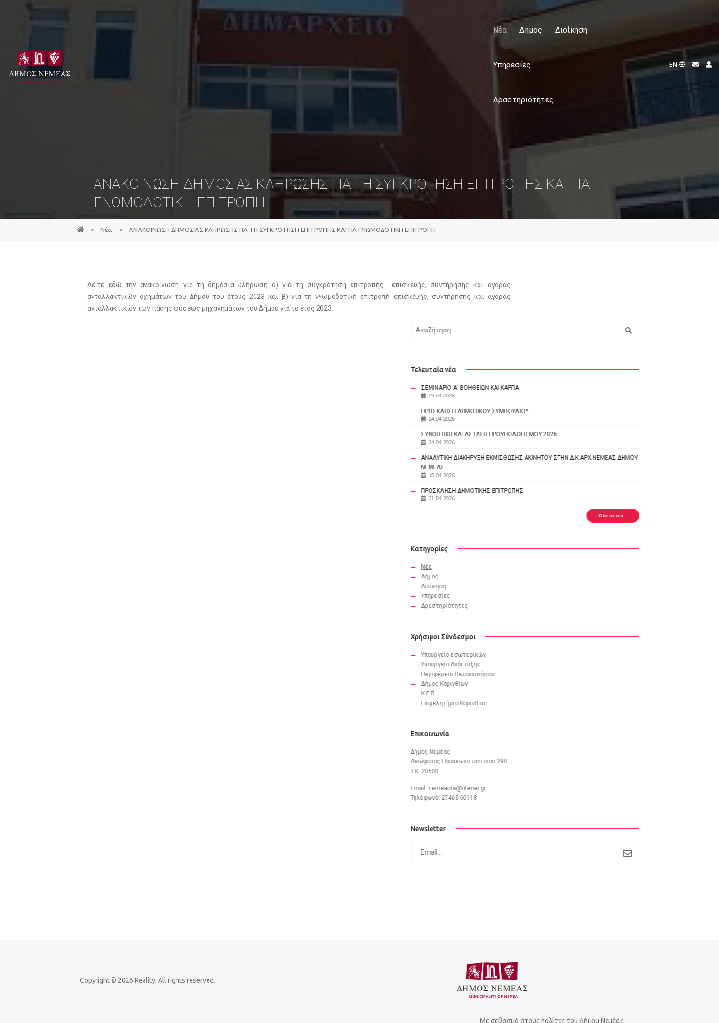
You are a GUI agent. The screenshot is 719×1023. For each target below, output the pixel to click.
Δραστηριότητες (438, 18)
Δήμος (288, 18)
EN (675, 18)
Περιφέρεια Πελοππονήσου (556, 660)
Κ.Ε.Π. (527, 679)
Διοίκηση (328, 18)
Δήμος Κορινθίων (543, 669)
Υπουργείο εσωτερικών (552, 640)
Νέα (257, 18)
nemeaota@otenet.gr (556, 776)
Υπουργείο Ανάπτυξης (549, 650)
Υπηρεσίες (376, 18)
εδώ (126, 286)
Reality (158, 982)
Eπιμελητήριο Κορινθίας (553, 689)
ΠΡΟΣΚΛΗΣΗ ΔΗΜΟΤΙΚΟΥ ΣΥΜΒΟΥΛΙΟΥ (573, 373)
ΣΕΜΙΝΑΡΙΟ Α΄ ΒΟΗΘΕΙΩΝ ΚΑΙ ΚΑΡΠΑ (569, 349)
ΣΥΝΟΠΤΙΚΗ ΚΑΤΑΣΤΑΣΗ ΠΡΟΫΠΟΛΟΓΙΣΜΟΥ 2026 (554, 401)
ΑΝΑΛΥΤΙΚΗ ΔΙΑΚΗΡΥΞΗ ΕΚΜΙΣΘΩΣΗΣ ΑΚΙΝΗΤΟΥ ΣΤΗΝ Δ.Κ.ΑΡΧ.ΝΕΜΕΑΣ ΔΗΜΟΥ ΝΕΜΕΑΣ (571, 439)
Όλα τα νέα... (605, 497)
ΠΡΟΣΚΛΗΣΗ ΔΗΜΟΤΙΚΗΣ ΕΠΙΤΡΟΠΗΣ (571, 472)
